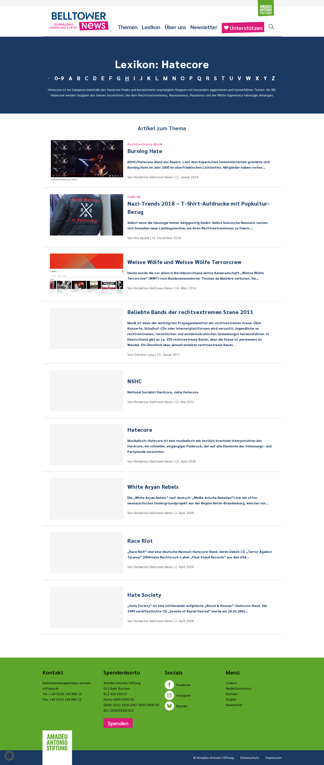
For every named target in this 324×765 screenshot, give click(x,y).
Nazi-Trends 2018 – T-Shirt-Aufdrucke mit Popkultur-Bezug (200, 204)
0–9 (59, 77)
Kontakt (232, 694)
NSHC (134, 381)
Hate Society (144, 594)
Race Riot (140, 540)
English (231, 699)
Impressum (273, 757)
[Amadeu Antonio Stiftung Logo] (57, 742)
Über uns (175, 26)
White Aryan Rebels (153, 486)
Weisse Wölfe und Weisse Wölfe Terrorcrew (184, 261)
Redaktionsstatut (239, 688)
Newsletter (204, 26)
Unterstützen (243, 27)
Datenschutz (249, 757)
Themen (127, 26)
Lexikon (151, 26)
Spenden (118, 723)
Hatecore (139, 429)
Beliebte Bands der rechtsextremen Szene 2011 (190, 311)
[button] (9, 755)
